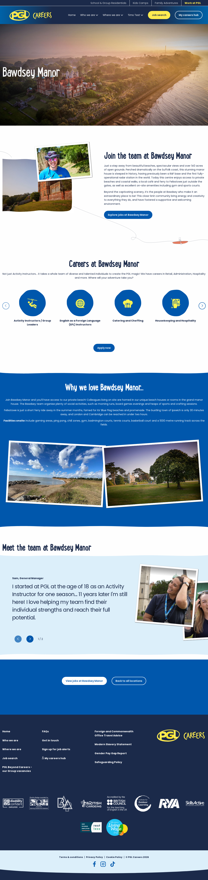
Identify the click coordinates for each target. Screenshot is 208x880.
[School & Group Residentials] (108, 3)
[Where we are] (113, 15)
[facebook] (94, 864)
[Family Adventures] (166, 3)
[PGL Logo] (31, 21)
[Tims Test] (135, 15)
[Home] (72, 15)
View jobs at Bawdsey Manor (84, 681)
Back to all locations (129, 681)
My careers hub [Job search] (189, 15)
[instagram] (103, 864)
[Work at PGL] (192, 3)
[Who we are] (89, 15)
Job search (159, 15)
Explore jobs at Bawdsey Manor (128, 215)
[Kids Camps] (140, 3)
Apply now (104, 348)
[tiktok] (112, 864)
